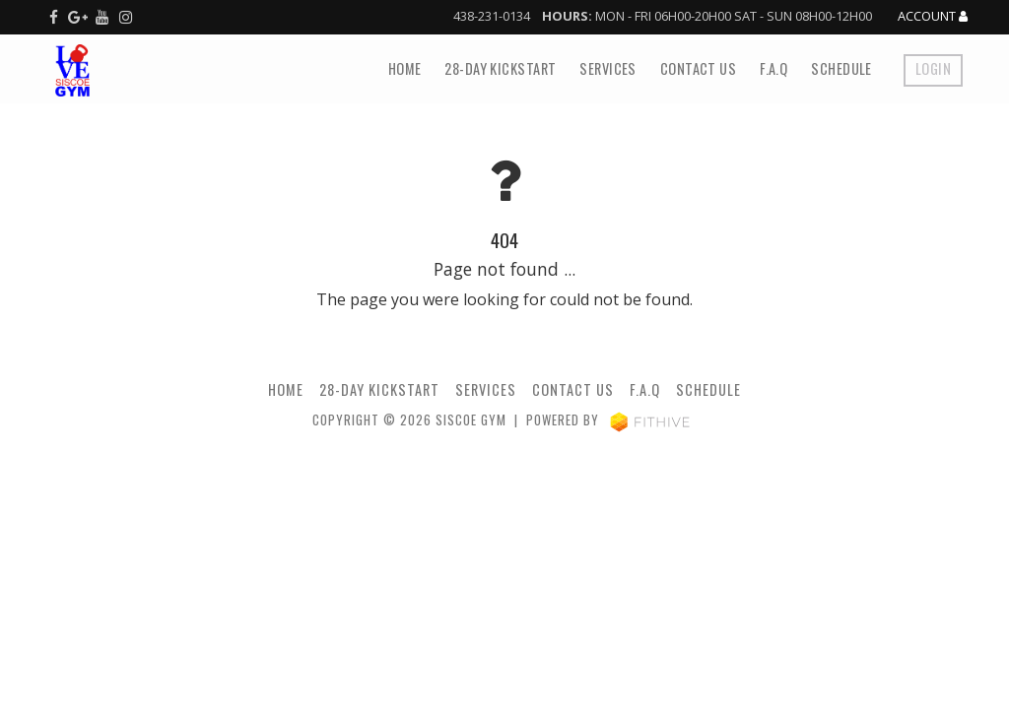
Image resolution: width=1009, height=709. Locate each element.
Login (933, 68)
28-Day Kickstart (500, 68)
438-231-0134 (491, 16)
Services (607, 68)
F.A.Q (773, 68)
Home (405, 68)
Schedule (841, 68)
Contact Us (698, 68)
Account (933, 17)
